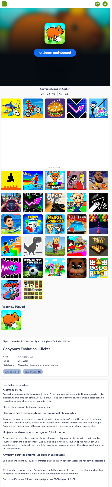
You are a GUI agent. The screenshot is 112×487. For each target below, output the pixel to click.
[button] (55, 33)
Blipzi (5, 311)
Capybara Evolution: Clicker (56, 311)
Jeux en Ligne (32, 311)
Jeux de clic (17, 311)
